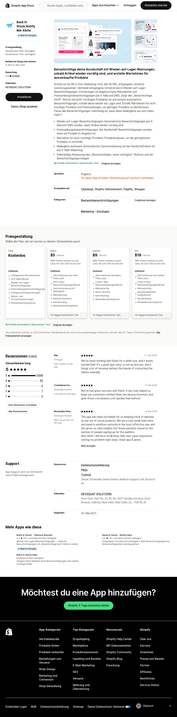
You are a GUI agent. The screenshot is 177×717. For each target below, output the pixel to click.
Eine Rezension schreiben (22, 404)
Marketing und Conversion (48, 677)
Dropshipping (81, 639)
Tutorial (86, 475)
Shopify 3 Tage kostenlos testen (88, 605)
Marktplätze (80, 645)
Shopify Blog (114, 658)
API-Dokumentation (118, 645)
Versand (78, 678)
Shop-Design (47, 669)
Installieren (24, 97)
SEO (75, 672)
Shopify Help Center (119, 639)
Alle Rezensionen (17, 411)
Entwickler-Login (16, 706)
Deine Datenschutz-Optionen (106, 706)
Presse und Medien (152, 658)
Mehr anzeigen (88, 446)
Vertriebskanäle (49, 639)
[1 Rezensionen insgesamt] (42, 391)
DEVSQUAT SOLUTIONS (18, 87)
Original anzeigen (111, 163)
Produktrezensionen (85, 652)
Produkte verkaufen (51, 652)
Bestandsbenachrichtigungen (100, 200)
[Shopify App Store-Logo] (20, 5)
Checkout (87, 189)
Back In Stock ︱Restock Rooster (35, 535)
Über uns (145, 639)
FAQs (84, 470)
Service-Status (149, 685)
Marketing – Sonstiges (95, 211)
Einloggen (130, 5)
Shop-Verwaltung (50, 686)
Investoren (146, 652)
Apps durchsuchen (105, 5)
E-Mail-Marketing (84, 665)
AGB (33, 706)
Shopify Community (118, 652)
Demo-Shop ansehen (24, 106)
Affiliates (145, 672)
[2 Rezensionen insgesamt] (42, 396)
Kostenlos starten (156, 5)
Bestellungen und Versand (50, 660)
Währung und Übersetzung (81, 687)
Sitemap (78, 706)
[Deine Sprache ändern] (156, 706)
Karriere (145, 645)
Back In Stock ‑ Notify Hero (117, 535)
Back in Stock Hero (27, 554)
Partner (145, 665)
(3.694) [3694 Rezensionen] (16, 76)
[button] (46, 542)
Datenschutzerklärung (95, 465)
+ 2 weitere (145, 56)
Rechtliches (147, 678)
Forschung (113, 665)
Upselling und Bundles (87, 658)
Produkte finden (49, 645)
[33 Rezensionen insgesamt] (41, 380)
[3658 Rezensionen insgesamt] (39, 375)
